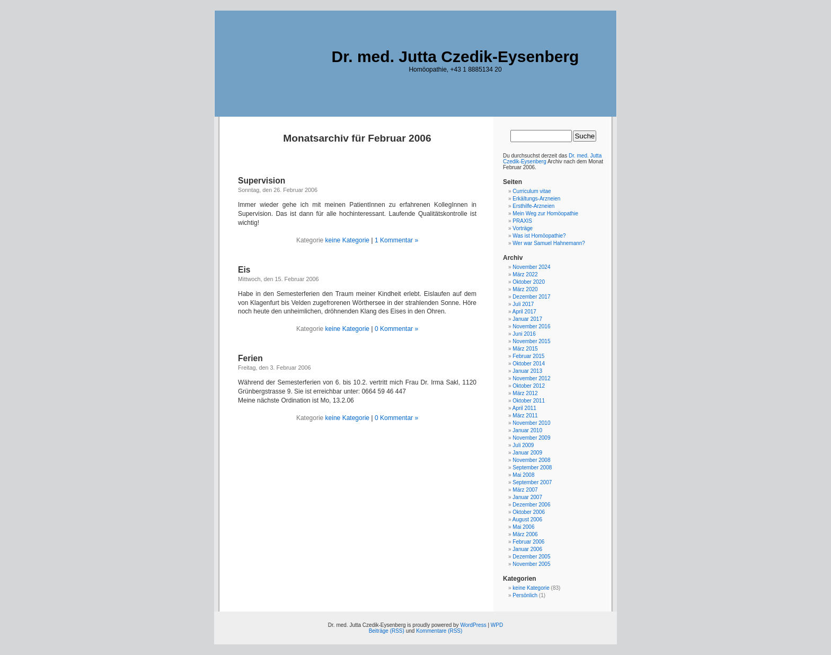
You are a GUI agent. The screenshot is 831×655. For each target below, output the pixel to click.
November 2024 (531, 267)
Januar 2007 (527, 497)
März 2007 (524, 490)
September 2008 (532, 467)
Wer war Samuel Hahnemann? (548, 243)
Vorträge (522, 228)
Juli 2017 (523, 304)
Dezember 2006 (531, 505)
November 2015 (531, 341)
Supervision (261, 180)
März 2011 (524, 415)
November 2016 (531, 326)
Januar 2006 (527, 549)
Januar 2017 (527, 319)
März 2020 (524, 289)
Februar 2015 (528, 356)
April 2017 (524, 312)
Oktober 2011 (528, 401)
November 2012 (531, 378)
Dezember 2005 (531, 557)
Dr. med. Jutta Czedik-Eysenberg (455, 56)
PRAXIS (522, 221)
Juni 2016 (523, 334)
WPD (497, 625)
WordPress (473, 625)
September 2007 (532, 482)
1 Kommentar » (396, 240)
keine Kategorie (347, 240)
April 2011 (524, 408)
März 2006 (524, 534)
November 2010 (531, 423)
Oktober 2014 (528, 363)
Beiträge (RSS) (386, 631)
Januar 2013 (527, 371)
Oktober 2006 (528, 512)
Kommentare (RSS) (439, 631)
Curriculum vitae (531, 191)
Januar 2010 (527, 430)
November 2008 (531, 460)
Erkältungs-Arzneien (536, 199)
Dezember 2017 (531, 297)
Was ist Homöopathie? (538, 236)
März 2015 (524, 349)
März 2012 (524, 393)
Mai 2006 (523, 527)
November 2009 (531, 438)
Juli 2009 (523, 445)
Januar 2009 (527, 453)
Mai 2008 (523, 475)
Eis (244, 269)
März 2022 (524, 274)
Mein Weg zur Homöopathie (545, 213)
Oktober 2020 (528, 282)
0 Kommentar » (396, 329)
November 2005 (531, 564)
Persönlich (524, 595)
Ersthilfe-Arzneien (533, 206)
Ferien (250, 358)
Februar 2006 (528, 542)
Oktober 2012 (528, 386)
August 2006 (527, 519)
